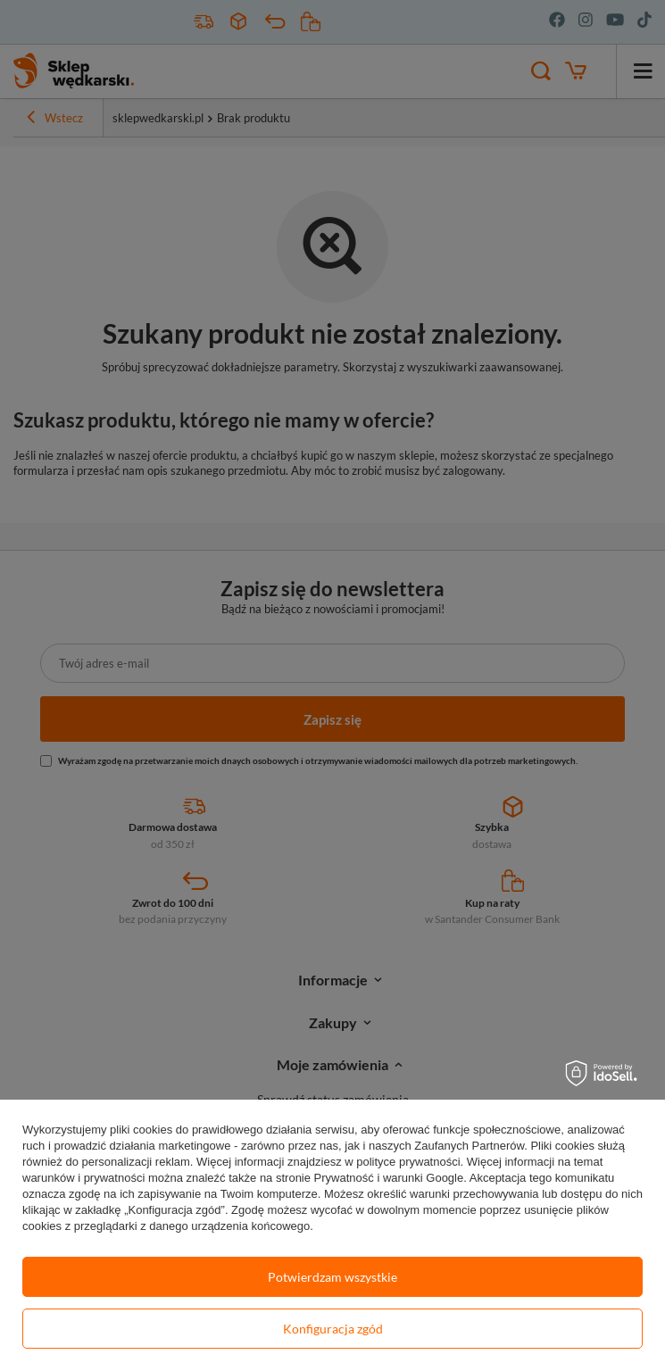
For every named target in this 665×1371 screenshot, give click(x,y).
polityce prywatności (408, 1161)
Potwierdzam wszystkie (332, 1276)
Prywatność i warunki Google (389, 1177)
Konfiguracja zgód (333, 1328)
